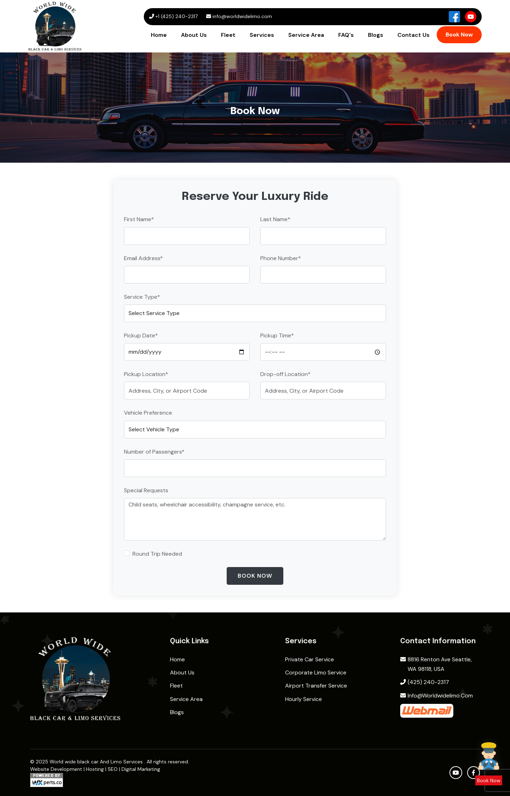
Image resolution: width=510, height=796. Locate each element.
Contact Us (413, 35)
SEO (113, 769)
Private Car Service (309, 659)
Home (159, 35)
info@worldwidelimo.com (436, 695)
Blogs (375, 35)
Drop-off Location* (285, 374)
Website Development (56, 769)
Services (262, 35)
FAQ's (346, 35)
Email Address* (143, 258)
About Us (194, 35)
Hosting (95, 769)
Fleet (228, 35)
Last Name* (275, 219)
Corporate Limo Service (315, 672)
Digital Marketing (140, 769)
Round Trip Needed (157, 553)
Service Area (306, 35)
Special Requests (146, 490)
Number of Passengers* (154, 451)
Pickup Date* (141, 335)
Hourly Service (303, 699)
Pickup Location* (146, 374)
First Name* (139, 219)
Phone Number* (280, 258)
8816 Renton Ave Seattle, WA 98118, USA (436, 664)
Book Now (459, 34)
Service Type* (142, 297)
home (177, 659)
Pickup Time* (277, 335)
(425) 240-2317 (424, 682)
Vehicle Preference (148, 412)
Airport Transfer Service (316, 685)
